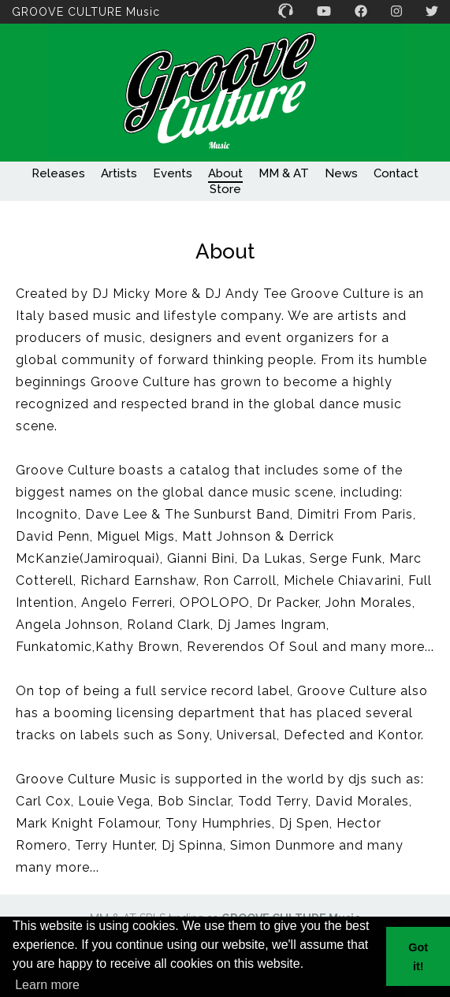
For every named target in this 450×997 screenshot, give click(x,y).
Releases (58, 173)
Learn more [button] (47, 984)
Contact (396, 173)
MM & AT (283, 173)
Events (172, 173)
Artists (119, 173)
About (225, 173)
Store (225, 189)
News (341, 173)
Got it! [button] (418, 957)
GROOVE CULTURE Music (86, 12)
